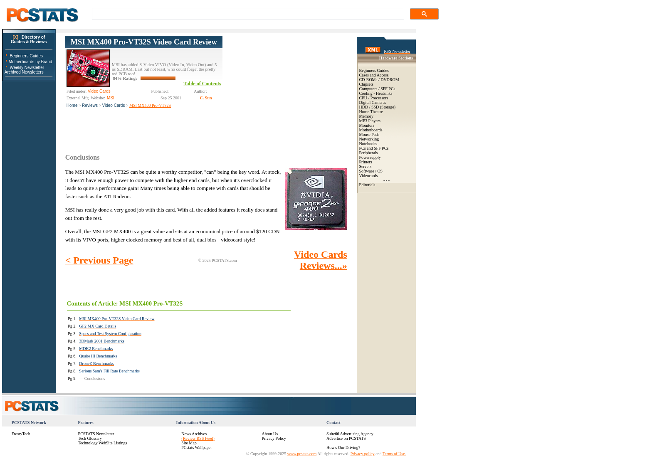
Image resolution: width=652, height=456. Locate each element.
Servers (365, 166)
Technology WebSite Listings (102, 443)
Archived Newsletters (24, 72)
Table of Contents (202, 83)
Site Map (188, 443)
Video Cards (113, 105)
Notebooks (368, 143)
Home (72, 105)
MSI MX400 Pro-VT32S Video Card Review (143, 41)
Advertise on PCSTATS (346, 438)
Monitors (367, 125)
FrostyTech (21, 433)
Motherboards (371, 130)
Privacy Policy (274, 438)
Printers (365, 162)
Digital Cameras (372, 102)
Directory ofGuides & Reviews (29, 39)
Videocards (368, 175)
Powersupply (370, 157)
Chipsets (366, 84)
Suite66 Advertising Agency (349, 433)
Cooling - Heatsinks (376, 93)
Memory (366, 116)
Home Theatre (371, 111)
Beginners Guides (26, 56)
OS (380, 171)
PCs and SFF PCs (374, 148)
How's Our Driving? (343, 447)
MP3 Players (369, 120)
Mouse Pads (369, 134)
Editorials (367, 184)
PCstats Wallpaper (196, 447)
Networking (369, 139)
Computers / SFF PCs (377, 88)
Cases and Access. (374, 75)
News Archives (194, 433)
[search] (247, 14)
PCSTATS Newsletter (96, 433)
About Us (270, 433)
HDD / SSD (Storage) (377, 107)
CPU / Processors (373, 98)
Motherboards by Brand (30, 61)
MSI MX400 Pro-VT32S (150, 105)
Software (366, 171)
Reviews (90, 105)
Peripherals (368, 152)
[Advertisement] (284, 88)
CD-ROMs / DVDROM (379, 79)
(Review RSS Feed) (197, 438)
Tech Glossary (90, 438)
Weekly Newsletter (27, 67)
